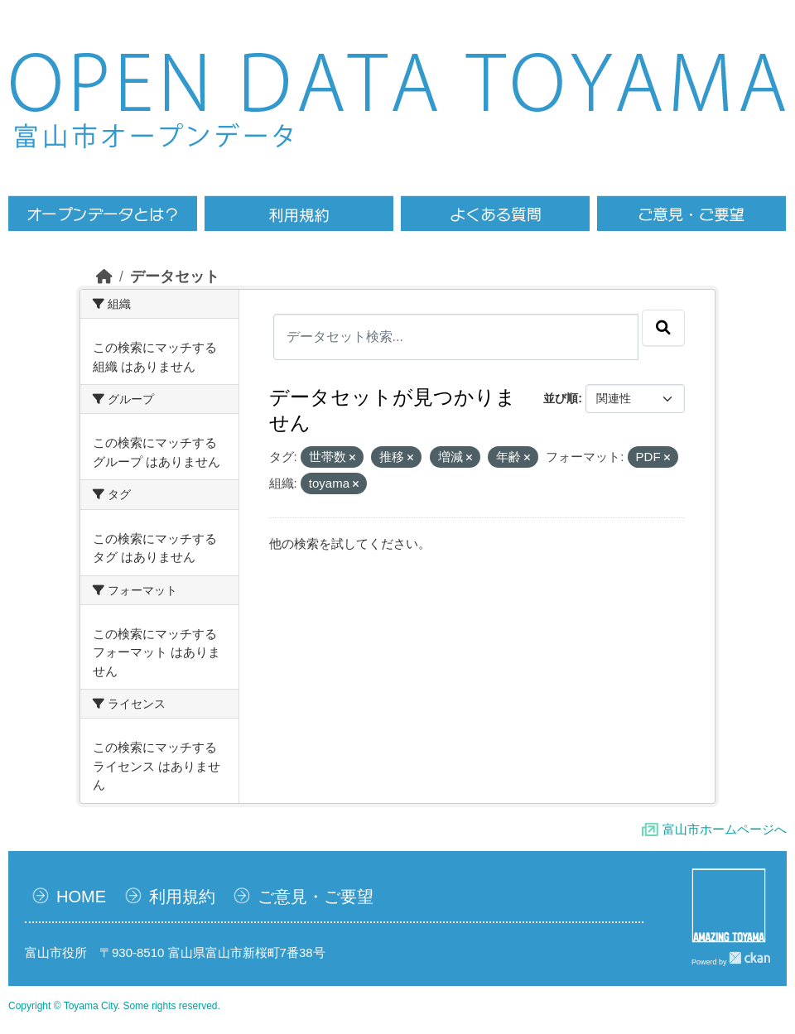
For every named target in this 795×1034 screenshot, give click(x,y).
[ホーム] (104, 276)
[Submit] (663, 328)
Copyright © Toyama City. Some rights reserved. (114, 1006)
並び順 (560, 398)
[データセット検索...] (456, 337)
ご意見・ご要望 (315, 896)
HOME (81, 896)
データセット (174, 276)
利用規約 (182, 896)
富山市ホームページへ (724, 829)
